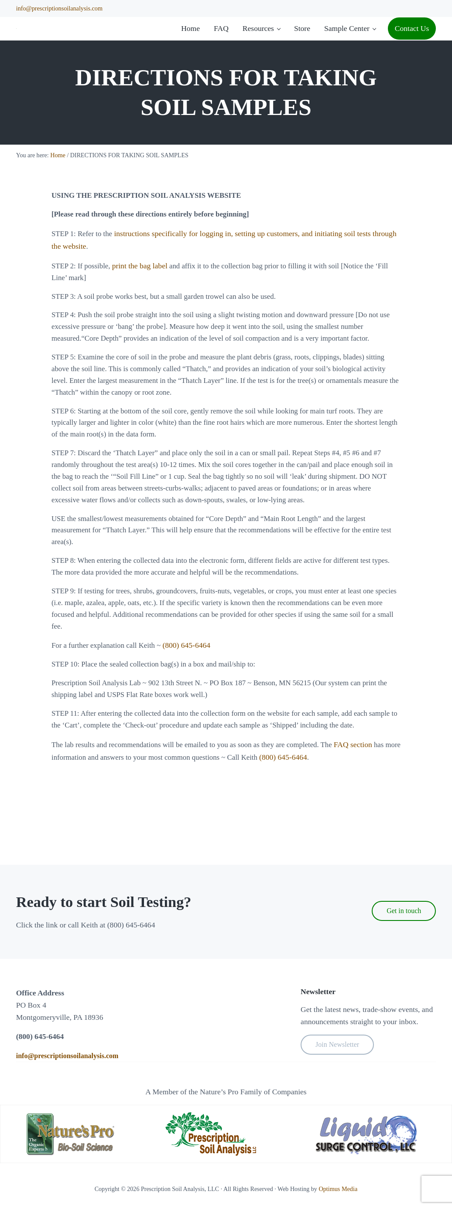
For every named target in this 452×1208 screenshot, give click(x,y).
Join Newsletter (337, 1045)
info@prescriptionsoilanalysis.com (59, 8)
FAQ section (366, 811)
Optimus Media (338, 1189)
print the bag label (142, 304)
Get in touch (404, 910)
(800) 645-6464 (192, 697)
